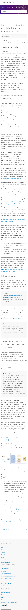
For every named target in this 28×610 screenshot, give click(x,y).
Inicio (2, 547)
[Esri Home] (4, 605)
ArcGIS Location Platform (8, 576)
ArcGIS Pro (4, 571)
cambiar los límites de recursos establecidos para (13, 269)
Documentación (5, 562)
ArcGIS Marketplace (6, 583)
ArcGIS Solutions (5, 581)
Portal (2, 550)
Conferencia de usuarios (8, 599)
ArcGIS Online (5, 568)
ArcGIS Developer (6, 578)
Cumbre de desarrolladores (9, 602)
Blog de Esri (4, 597)
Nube (2, 557)
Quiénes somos (5, 592)
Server (3, 552)
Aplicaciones (4, 559)
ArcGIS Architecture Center (8, 586)
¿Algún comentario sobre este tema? (16, 529)
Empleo (3, 595)
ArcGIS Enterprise (8, 2)
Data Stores (4, 554)
